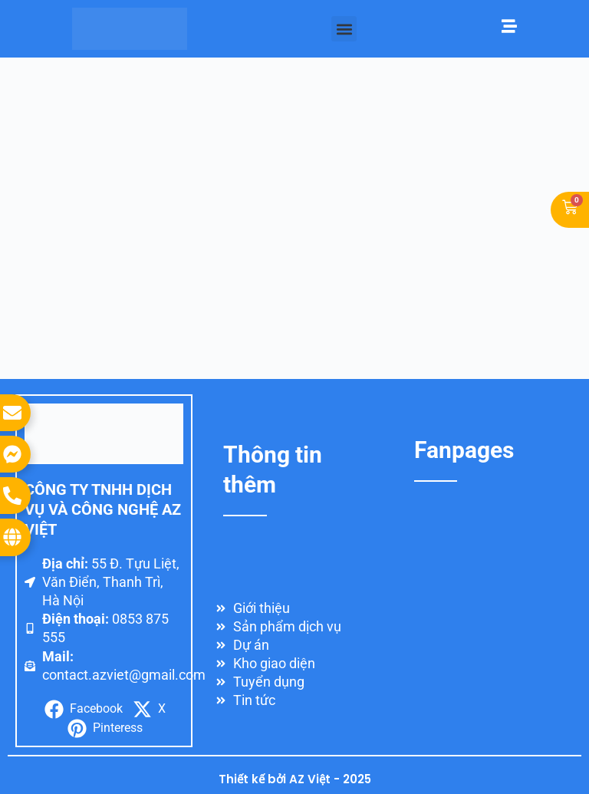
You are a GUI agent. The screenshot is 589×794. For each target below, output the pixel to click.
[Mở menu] (509, 26)
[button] (344, 28)
